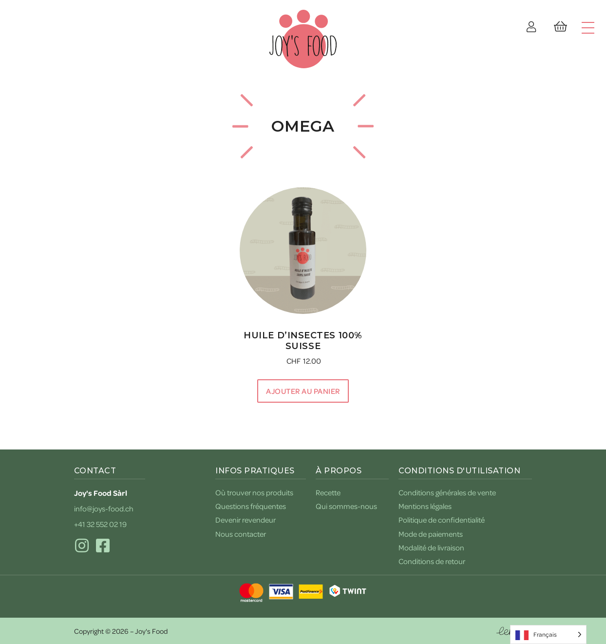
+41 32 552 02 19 (100, 524)
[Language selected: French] (548, 634)
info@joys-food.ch (103, 508)
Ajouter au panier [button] (303, 391)
